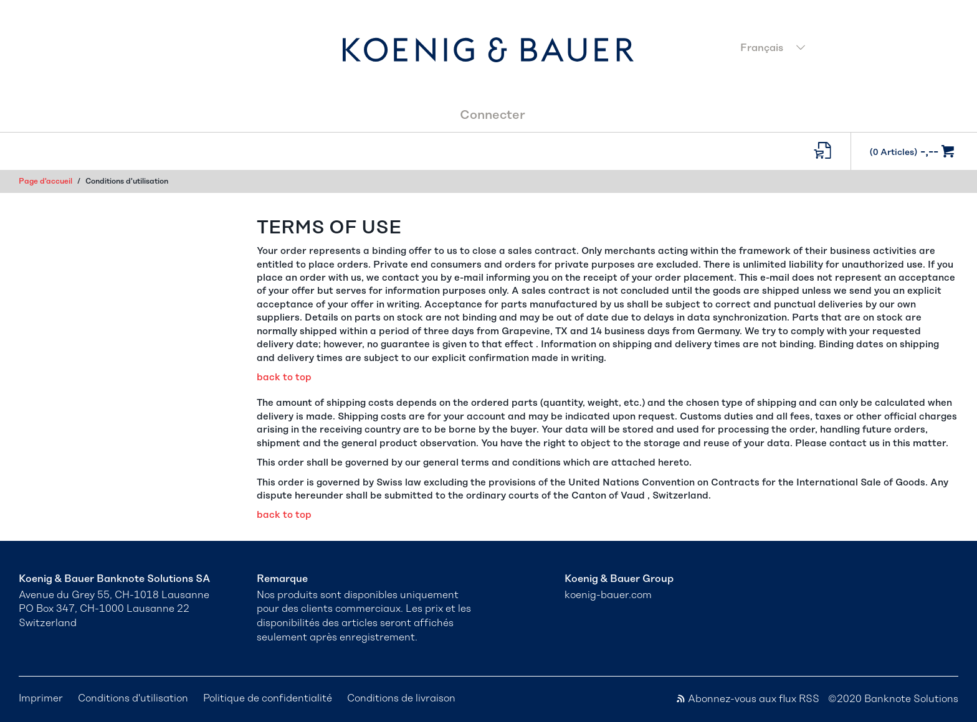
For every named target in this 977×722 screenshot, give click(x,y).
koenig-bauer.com (608, 595)
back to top (284, 377)
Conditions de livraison (401, 698)
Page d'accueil (45, 181)
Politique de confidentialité (267, 698)
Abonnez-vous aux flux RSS (747, 699)
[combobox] (845, 49)
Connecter (492, 115)
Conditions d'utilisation (133, 698)
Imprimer (41, 698)
